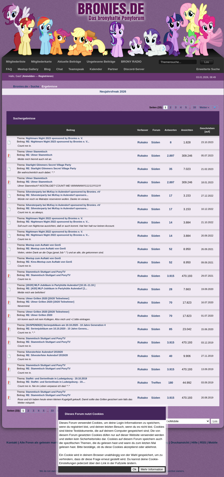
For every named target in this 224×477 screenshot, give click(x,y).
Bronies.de (20, 86)
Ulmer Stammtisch (36, 151)
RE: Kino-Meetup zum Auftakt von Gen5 (49, 261)
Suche (35, 86)
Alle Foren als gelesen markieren (42, 442)
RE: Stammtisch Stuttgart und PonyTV (48, 275)
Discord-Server (134, 69)
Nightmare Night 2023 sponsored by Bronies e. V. (54, 138)
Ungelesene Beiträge (101, 61)
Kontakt (11, 442)
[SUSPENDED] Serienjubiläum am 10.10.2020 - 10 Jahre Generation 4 (66, 325)
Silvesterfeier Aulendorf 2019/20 (44, 352)
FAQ (9, 69)
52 (170, 249)
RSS (203, 442)
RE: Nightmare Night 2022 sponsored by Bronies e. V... (57, 221)
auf (207, 131)
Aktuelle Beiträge (69, 61)
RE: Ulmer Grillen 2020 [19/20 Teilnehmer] (50, 301)
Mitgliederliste (15, 61)
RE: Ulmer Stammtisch (39, 155)
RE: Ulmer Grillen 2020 (39, 315)
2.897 (170, 155)
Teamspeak (76, 69)
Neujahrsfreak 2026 (113, 91)
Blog (47, 69)
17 (170, 195)
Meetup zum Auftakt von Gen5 (43, 245)
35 (170, 169)
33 (194, 107)
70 (170, 302)
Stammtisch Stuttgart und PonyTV (45, 271)
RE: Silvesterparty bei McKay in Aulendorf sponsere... (57, 195)
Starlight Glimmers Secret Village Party (48, 165)
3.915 (170, 276)
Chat (59, 69)
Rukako (143, 142)
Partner (113, 69)
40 (170, 356)
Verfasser (142, 130)
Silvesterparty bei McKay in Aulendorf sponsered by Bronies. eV (63, 191)
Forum (156, 130)
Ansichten (187, 130)
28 (170, 289)
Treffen (156, 382)
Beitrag (71, 130)
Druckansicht (180, 442)
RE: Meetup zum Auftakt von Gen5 (46, 248)
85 (170, 329)
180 (170, 382)
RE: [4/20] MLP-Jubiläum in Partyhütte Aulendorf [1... (56, 288)
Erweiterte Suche (208, 69)
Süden (155, 142)
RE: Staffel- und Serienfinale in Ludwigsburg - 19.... (55, 381)
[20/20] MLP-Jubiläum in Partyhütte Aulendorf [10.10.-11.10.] (60, 285)
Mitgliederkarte (41, 61)
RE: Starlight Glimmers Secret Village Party (51, 168)
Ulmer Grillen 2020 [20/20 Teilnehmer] (47, 298)
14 (170, 222)
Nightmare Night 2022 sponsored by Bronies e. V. (54, 218)
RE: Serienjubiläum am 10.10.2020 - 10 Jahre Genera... (57, 328)
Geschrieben (207, 128)
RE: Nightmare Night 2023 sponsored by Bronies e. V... (57, 141)
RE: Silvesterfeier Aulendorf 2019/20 (47, 355)
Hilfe (194, 442)
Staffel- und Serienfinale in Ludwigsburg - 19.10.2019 (56, 378)
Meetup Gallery (28, 69)
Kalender (96, 69)
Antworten (171, 130)
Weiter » (204, 107)
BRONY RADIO (131, 61)
